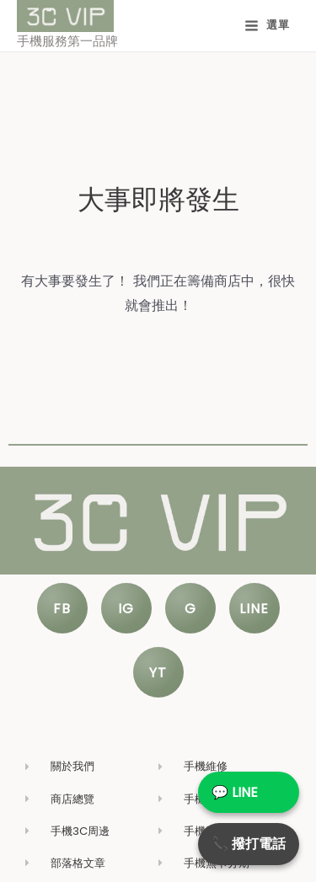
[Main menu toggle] (267, 25)
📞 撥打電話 (249, 843)
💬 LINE (235, 792)
